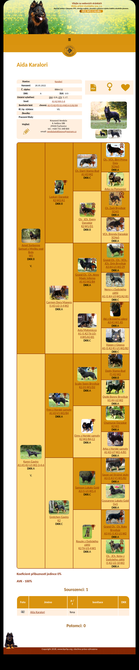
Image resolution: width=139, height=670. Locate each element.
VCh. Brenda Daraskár (115, 234)
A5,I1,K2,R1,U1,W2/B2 (115, 348)
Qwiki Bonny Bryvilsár (115, 396)
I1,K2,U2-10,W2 (115, 563)
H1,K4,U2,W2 (115, 400)
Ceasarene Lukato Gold (115, 500)
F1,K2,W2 (115, 374)
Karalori (58, 81)
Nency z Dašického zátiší (115, 291)
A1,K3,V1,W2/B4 (59, 413)
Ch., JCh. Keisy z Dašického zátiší (115, 557)
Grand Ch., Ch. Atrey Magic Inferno (87, 276)
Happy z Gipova (115, 345)
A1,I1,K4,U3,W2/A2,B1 (115, 296)
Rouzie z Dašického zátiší (87, 543)
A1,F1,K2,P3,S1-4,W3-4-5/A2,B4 (63, 105)
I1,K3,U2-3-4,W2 (59, 305)
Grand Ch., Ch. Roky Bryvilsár (115, 528)
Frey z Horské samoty (59, 409)
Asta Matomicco (87, 330)
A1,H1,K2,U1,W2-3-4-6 (31, 465)
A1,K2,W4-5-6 (58, 101)
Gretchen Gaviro (59, 517)
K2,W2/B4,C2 (87, 439)
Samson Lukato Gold (87, 487)
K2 (59, 520)
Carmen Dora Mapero (59, 302)
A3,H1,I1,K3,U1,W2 (115, 533)
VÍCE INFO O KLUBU (91, 11)
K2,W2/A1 (59, 200)
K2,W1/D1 (87, 226)
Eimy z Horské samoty (87, 435)
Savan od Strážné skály (115, 474)
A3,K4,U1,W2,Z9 (115, 267)
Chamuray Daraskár (115, 422)
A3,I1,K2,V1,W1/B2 (115, 478)
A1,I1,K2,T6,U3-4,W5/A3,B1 (87, 335)
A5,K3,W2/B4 (87, 281)
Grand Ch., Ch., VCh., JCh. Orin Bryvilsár (115, 261)
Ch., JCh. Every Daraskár (87, 221)
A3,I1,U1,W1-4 (87, 491)
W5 (31, 255)
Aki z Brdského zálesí (115, 319)
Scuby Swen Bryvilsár (87, 383)
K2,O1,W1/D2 (87, 387)
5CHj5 (115, 211)
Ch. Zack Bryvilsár (115, 208)
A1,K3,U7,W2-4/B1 (115, 452)
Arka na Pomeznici (115, 189)
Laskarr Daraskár (59, 197)
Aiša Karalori (37, 612)
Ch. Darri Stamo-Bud (87, 171)
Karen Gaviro (30, 461)
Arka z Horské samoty (115, 448)
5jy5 (115, 504)
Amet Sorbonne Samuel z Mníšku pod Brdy (30, 249)
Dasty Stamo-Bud (115, 371)
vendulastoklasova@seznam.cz (61, 131)
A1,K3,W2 (87, 174)
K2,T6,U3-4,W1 (87, 548)
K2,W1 (115, 426)
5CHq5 (115, 166)
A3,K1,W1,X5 (115, 322)
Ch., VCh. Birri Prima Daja (115, 161)
